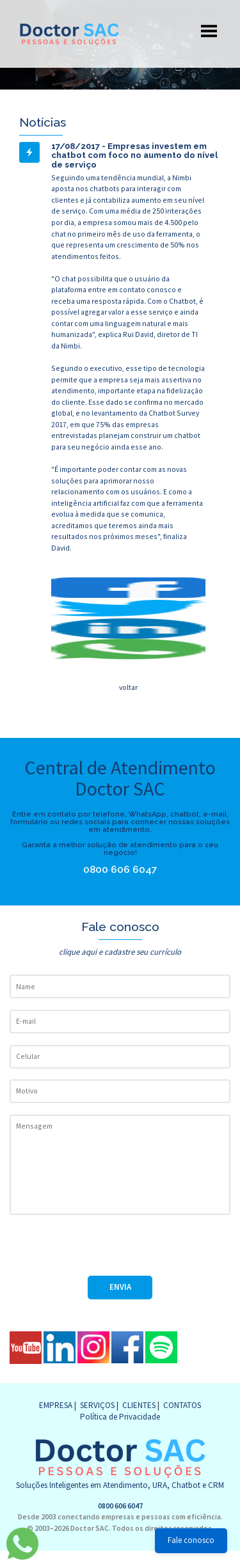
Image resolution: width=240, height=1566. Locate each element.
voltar (128, 687)
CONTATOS (182, 1405)
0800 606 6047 (126, 869)
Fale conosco (191, 1540)
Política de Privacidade (120, 1416)
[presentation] (107, 1251)
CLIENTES (139, 1405)
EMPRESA (55, 1405)
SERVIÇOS (97, 1405)
